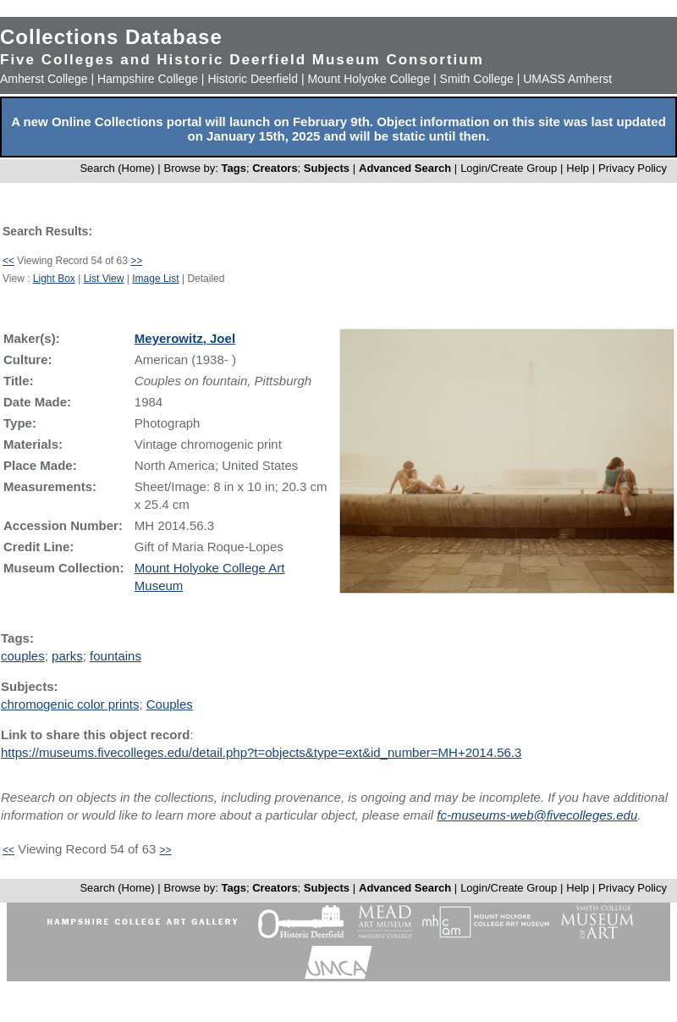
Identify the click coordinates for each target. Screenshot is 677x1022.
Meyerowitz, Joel (185, 338)
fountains (115, 656)
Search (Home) (117, 168)
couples (23, 656)
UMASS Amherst (567, 79)
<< (8, 261)
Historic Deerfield (252, 79)
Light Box (54, 279)
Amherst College (44, 79)
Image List (155, 279)
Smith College (477, 79)
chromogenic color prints (70, 704)
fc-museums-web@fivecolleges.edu (537, 815)
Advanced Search (405, 168)
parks (67, 656)
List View (104, 279)
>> (136, 261)
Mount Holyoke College (368, 79)
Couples (169, 704)
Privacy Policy (632, 168)
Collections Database (111, 36)
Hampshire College (147, 79)
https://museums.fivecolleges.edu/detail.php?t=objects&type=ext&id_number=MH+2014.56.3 (261, 752)
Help (577, 168)
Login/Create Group (510, 168)
